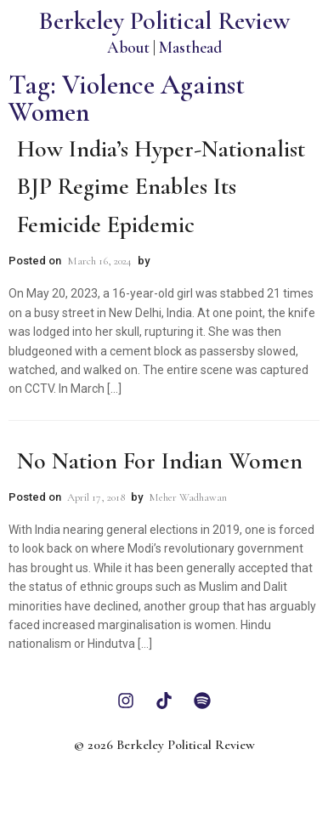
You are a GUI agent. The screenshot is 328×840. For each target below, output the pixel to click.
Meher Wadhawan (188, 497)
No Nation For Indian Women (160, 460)
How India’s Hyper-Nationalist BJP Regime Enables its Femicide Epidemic (161, 187)
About (128, 47)
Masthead (190, 47)
